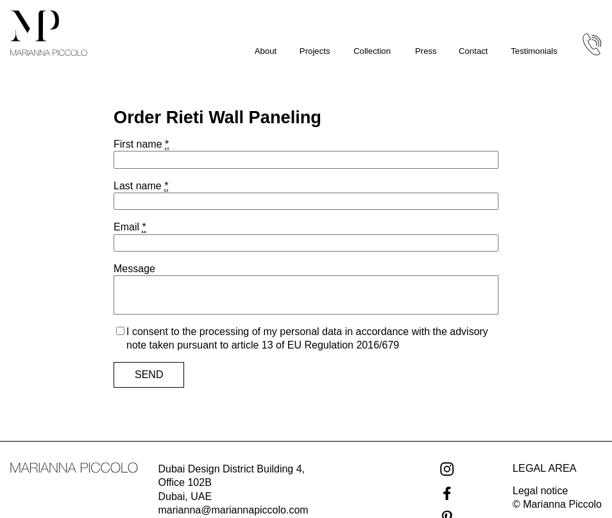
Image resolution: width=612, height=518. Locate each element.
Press (426, 51)
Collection (372, 51)
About (266, 51)
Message (134, 268)
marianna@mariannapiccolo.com (233, 510)
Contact (473, 51)
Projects (315, 51)
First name (141, 144)
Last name (141, 186)
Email (130, 227)
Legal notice (540, 490)
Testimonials (534, 51)
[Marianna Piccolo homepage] (48, 33)
